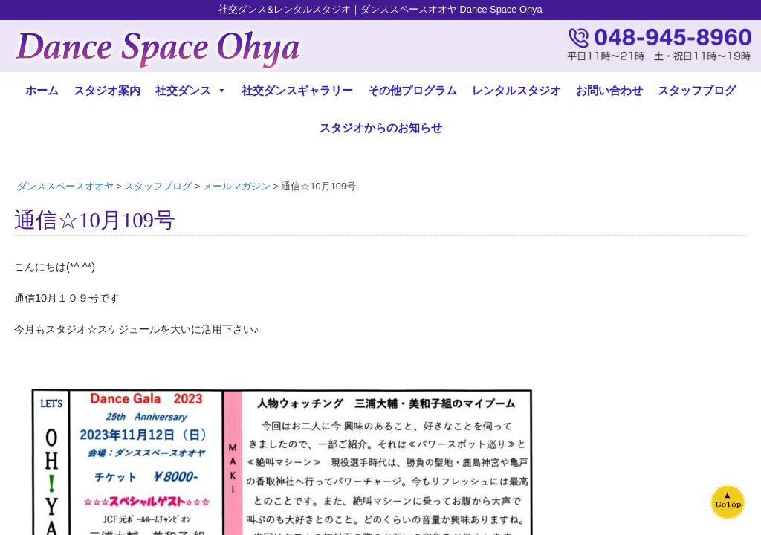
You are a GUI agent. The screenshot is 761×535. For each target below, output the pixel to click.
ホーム (42, 90)
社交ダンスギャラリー (297, 90)
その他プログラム (412, 90)
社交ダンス (191, 90)
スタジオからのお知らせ (381, 127)
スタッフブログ (697, 90)
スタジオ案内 (107, 90)
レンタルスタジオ (516, 90)
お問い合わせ (609, 90)
